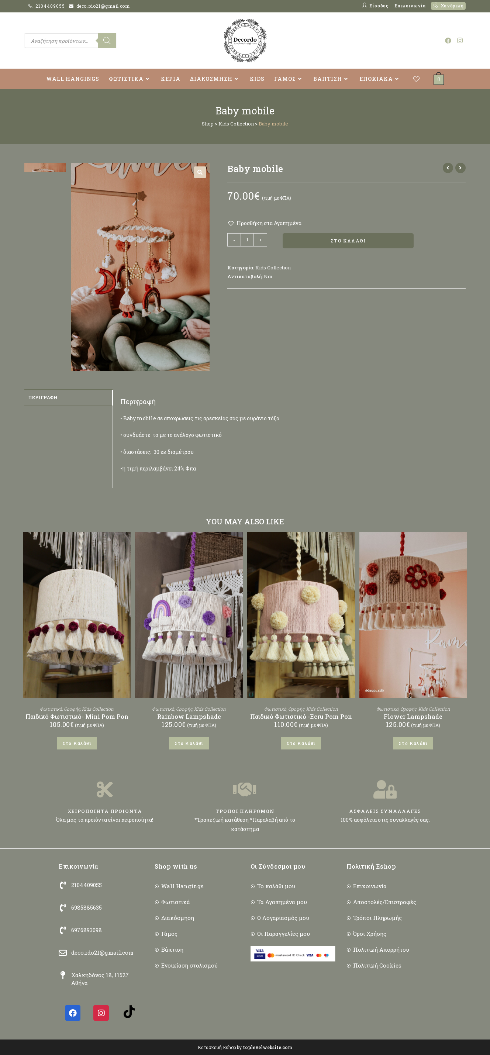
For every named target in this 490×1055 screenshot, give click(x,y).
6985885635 (86, 907)
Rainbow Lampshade (189, 716)
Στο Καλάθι (348, 241)
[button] (200, 172)
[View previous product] (448, 168)
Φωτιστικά (51, 709)
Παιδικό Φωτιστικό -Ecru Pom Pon (301, 716)
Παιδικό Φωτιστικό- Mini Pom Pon (76, 716)
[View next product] (460, 168)
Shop (208, 123)
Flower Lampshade (413, 716)
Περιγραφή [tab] (43, 397)
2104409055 (50, 6)
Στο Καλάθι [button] (77, 743)
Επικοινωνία (410, 5)
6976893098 (86, 930)
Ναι (268, 277)
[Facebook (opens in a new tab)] (448, 40)
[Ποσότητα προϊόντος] (247, 239)
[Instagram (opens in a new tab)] (460, 40)
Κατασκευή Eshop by (245, 1047)
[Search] (107, 40)
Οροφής (72, 709)
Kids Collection (236, 123)
